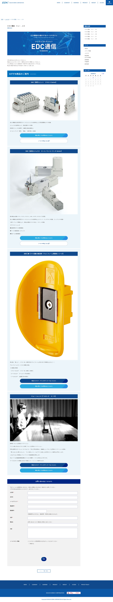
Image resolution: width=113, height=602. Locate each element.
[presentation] (44, 551)
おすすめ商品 (88, 57)
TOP (2, 19)
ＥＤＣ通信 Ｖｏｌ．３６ (91, 38)
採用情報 (87, 59)
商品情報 (87, 55)
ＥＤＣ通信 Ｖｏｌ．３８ (91, 34)
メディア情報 (88, 50)
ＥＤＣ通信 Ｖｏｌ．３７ (91, 36)
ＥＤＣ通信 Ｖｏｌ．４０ (91, 29)
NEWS (86, 48)
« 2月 (103, 73)
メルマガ (7, 19)
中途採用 (87, 61)
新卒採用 (87, 64)
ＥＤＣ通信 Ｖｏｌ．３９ (91, 31)
